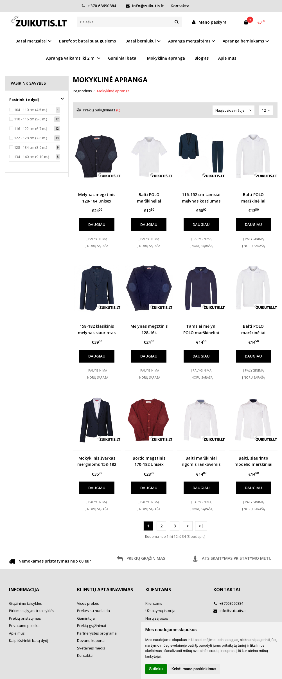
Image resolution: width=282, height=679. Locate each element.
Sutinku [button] (156, 669)
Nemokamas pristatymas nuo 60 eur (50, 562)
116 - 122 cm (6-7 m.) (30, 128)
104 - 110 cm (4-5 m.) (30, 109)
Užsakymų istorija (160, 610)
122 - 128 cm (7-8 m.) (30, 137)
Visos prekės (88, 603)
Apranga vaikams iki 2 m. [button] (71, 58)
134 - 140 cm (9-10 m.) (31, 156)
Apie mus (227, 58)
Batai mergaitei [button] (31, 41)
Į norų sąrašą (96, 246)
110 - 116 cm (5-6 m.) (30, 119)
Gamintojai (86, 618)
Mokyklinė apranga (166, 58)
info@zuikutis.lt (145, 5)
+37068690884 (228, 603)
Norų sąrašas (156, 618)
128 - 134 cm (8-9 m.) (30, 147)
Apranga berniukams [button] (243, 41)
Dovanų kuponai (91, 640)
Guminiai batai (122, 58)
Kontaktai (181, 5)
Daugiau (96, 224)
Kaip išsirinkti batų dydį (28, 640)
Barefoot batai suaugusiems (87, 41)
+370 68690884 (98, 5)
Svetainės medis (91, 648)
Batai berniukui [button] (140, 41)
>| (201, 526)
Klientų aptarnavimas (105, 589)
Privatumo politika (24, 625)
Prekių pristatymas (25, 618)
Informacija (24, 589)
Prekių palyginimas (98, 110)
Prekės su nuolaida (93, 610)
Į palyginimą (97, 239)
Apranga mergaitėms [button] (189, 41)
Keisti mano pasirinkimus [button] (194, 669)
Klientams (158, 589)
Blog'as (202, 58)
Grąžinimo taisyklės (25, 603)
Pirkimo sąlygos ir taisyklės (31, 610)
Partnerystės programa (97, 633)
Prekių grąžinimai (91, 625)
